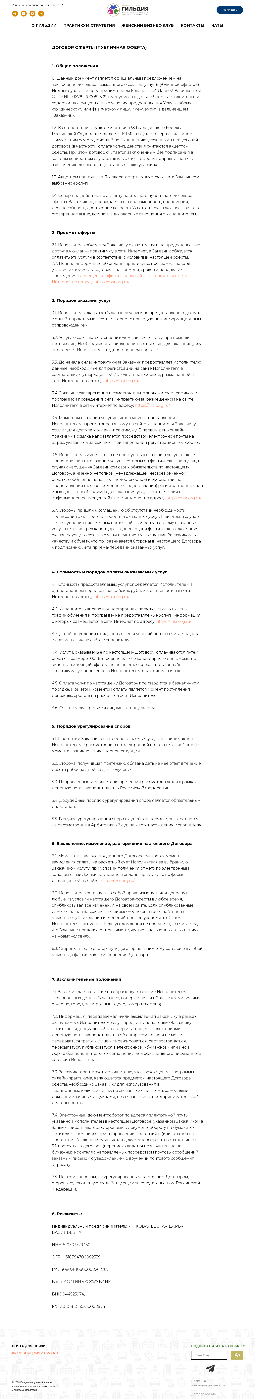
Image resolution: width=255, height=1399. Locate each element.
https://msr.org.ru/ (111, 282)
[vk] (41, 15)
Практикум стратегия (89, 25)
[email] (209, 1355)
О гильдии (44, 25)
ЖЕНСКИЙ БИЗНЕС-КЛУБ (148, 25)
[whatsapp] (24, 15)
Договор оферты (203, 1394)
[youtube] (32, 15)
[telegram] (15, 15)
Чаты (217, 25)
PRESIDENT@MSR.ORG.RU (35, 1353)
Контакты (193, 25)
